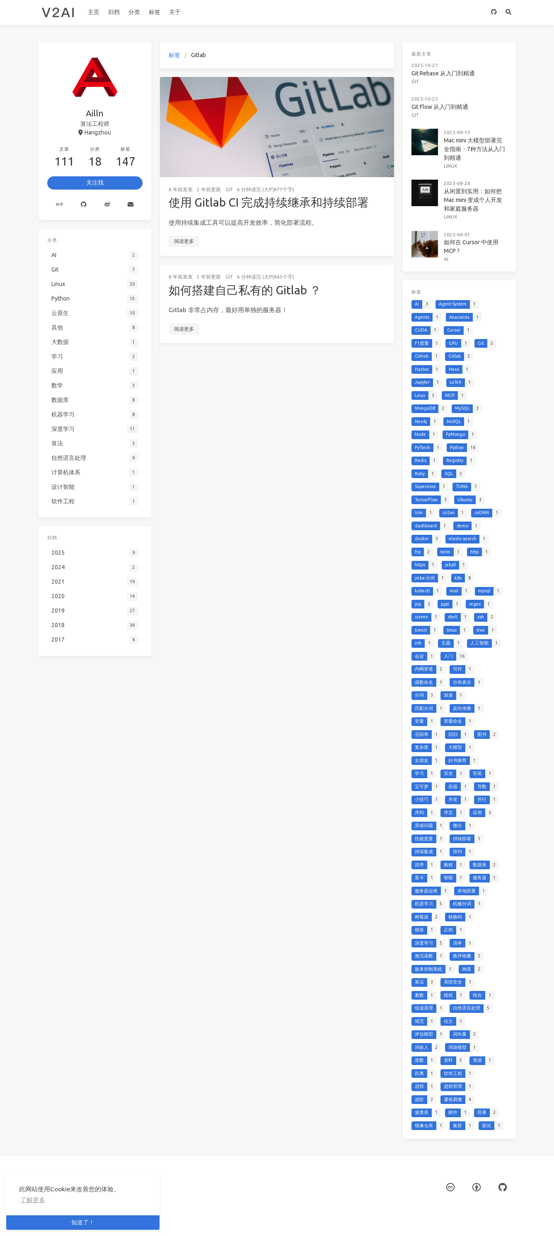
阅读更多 (184, 241)
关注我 (95, 182)
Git (229, 189)
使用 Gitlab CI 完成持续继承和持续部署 (269, 202)
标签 (154, 12)
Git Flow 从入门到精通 (441, 102)
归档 (114, 12)
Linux (451, 156)
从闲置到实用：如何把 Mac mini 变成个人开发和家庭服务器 (472, 188)
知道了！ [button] (82, 1222)
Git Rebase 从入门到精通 (444, 71)
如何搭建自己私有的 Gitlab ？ (245, 290)
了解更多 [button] (32, 1199)
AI (447, 242)
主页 (93, 12)
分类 (134, 12)
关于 (175, 12)
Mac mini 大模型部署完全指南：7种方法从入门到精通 (473, 141)
